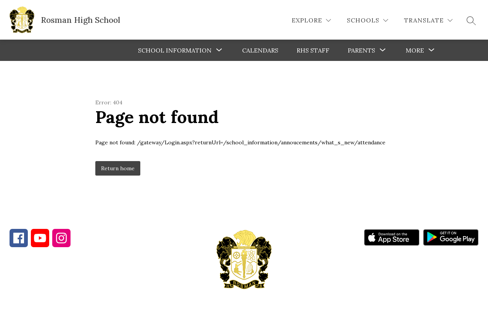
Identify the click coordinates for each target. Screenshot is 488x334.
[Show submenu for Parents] (361, 50)
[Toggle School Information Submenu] (219, 50)
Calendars (260, 50)
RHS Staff (313, 50)
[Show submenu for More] (415, 50)
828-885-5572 (144, 293)
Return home (118, 168)
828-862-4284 (77, 293)
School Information (175, 50)
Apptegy (260, 323)
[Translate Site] (428, 20)
